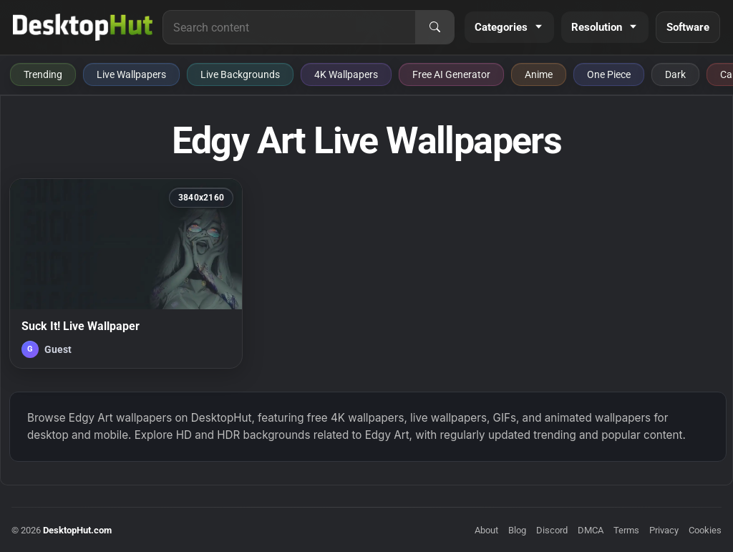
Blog (517, 530)
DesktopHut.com (77, 530)
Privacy (664, 530)
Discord (552, 530)
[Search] (434, 27)
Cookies (705, 530)
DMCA (590, 530)
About (486, 530)
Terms (626, 530)
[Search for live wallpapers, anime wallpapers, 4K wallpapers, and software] (289, 27)
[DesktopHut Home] (82, 27)
